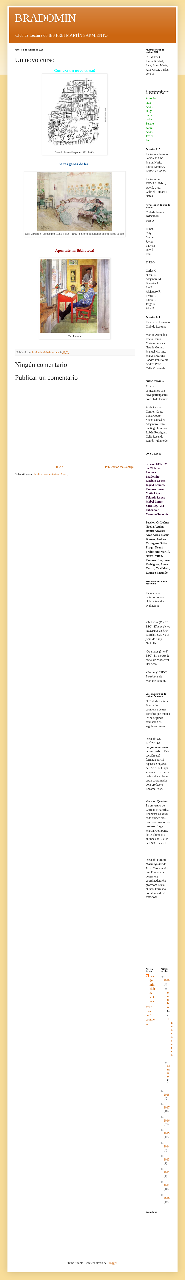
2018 (167, 1094)
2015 (167, 1133)
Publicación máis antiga (119, 466)
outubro (168, 1000)
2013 (167, 1159)
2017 (167, 1107)
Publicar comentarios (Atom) (50, 474)
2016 (167, 1120)
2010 (167, 1198)
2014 (167, 1146)
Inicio (59, 466)
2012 (167, 1172)
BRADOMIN (45, 18)
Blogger (112, 1263)
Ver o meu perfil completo (150, 1015)
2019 (167, 980)
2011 (166, 1185)
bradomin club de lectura (152, 989)
